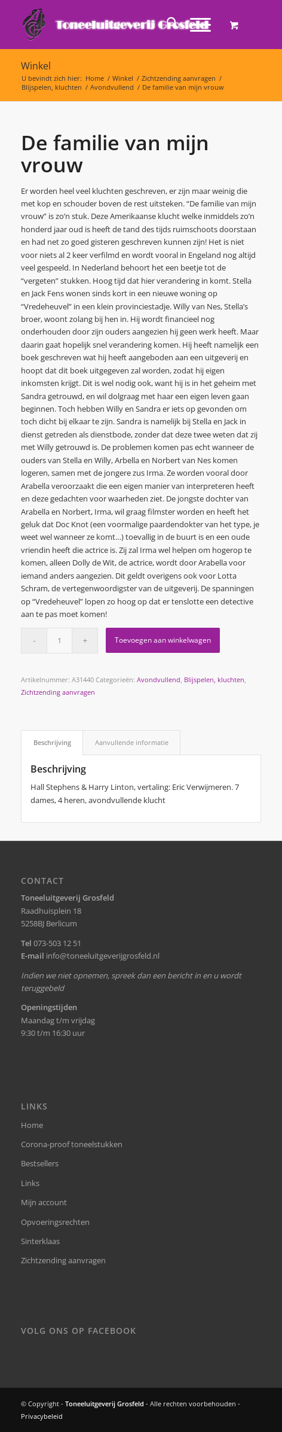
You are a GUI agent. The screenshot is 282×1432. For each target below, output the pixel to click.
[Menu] (194, 24)
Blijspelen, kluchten (214, 679)
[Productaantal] (59, 640)
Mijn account (44, 1202)
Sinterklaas (40, 1241)
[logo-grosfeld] (117, 24)
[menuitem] (166, 24)
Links (30, 1183)
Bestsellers (40, 1163)
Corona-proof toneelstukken (71, 1144)
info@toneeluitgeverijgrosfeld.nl (103, 955)
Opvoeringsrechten (55, 1222)
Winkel (36, 65)
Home (32, 1125)
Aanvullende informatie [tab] (131, 742)
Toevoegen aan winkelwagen (163, 640)
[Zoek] (166, 24)
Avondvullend (158, 679)
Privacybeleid (42, 1416)
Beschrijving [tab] (52, 742)
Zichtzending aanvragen (58, 692)
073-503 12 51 (57, 943)
